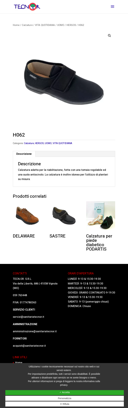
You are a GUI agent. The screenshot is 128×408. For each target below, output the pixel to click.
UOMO (60, 25)
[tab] (24, 154)
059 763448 (20, 295)
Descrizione (24, 154)
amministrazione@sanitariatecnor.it (35, 331)
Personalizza (64, 398)
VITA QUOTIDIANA (45, 25)
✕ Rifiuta (64, 404)
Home (16, 25)
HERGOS (71, 25)
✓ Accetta (65, 392)
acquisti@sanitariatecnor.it (29, 346)
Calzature (27, 25)
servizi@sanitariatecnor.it (28, 317)
